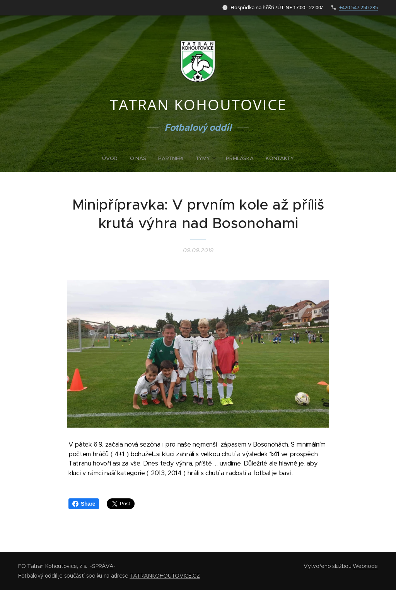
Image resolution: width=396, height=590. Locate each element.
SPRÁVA (102, 566)
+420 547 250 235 (358, 7)
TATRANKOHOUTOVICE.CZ (165, 575)
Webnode (365, 566)
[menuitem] (168, 158)
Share (83, 504)
